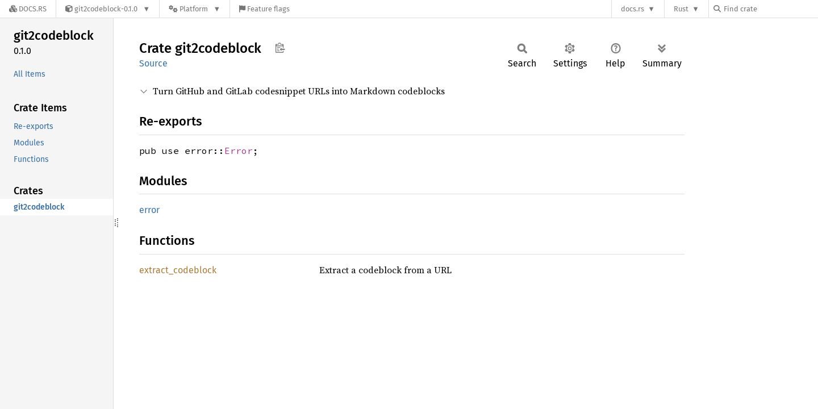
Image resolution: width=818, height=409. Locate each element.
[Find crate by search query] (770, 9)
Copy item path (279, 47)
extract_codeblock (177, 270)
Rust (681, 9)
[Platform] (194, 9)
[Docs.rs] (28, 9)
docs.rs (632, 9)
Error (238, 150)
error (149, 209)
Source (153, 63)
